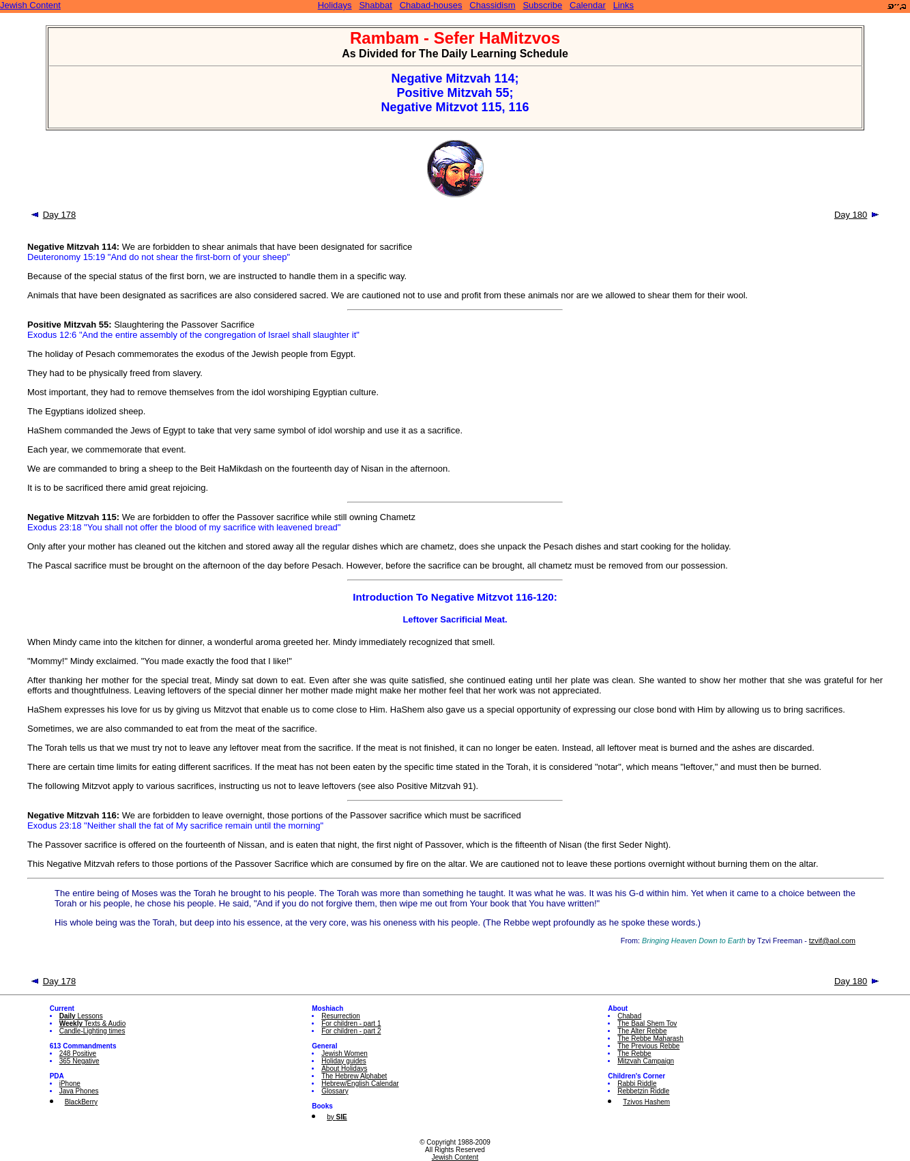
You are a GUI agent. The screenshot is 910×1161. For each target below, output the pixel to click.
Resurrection (340, 1016)
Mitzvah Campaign (645, 1061)
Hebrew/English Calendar (359, 1083)
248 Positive (77, 1053)
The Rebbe (634, 1053)
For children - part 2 (351, 1031)
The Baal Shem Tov (647, 1023)
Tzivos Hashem (646, 1102)
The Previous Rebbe (648, 1046)
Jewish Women (344, 1053)
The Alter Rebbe (641, 1031)
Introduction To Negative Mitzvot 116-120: (455, 597)
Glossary (334, 1091)
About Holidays (344, 1068)
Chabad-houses (431, 5)
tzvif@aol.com (832, 940)
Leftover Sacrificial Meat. (454, 619)
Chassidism (492, 5)
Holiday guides (343, 1061)
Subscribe (542, 5)
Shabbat (375, 5)
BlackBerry (81, 1102)
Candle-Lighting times (92, 1031)
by (337, 1117)
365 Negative (79, 1061)
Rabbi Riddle (636, 1083)
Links (623, 5)
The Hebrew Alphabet (354, 1076)
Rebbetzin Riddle (643, 1091)
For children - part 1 (351, 1023)
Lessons (81, 1016)
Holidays (335, 5)
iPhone (69, 1083)
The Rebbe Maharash (650, 1038)
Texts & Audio (92, 1023)
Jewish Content (30, 5)
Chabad (629, 1016)
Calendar (588, 5)
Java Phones (79, 1091)
